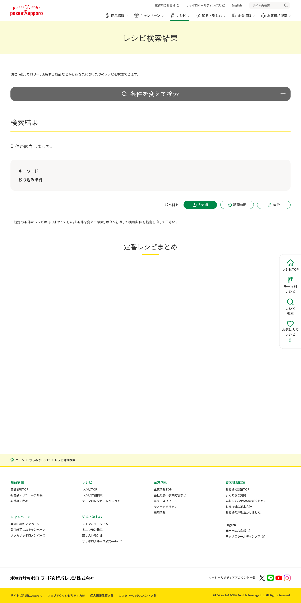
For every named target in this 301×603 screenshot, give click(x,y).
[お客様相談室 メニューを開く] (276, 17)
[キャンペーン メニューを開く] (148, 17)
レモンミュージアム (95, 524)
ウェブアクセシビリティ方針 (66, 595)
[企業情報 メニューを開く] (243, 17)
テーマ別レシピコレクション (101, 501)
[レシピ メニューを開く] (179, 17)
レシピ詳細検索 (92, 495)
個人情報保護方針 (102, 595)
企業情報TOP (163, 489)
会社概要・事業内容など (170, 495)
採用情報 (160, 512)
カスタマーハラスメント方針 (138, 595)
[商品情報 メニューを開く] (116, 17)
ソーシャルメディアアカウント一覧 (232, 577)
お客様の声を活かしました (243, 512)
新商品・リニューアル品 (26, 495)
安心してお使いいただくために (246, 501)
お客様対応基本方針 (239, 507)
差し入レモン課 (92, 535)
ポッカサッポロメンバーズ (27, 535)
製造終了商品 (19, 501)
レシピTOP (89, 489)
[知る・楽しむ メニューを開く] (210, 17)
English (231, 525)
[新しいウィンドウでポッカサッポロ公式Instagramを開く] (287, 577)
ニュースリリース (165, 501)
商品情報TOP (19, 489)
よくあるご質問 (236, 495)
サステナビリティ (165, 507)
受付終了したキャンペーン (27, 529)
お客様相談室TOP (237, 489)
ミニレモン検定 (92, 529)
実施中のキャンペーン (25, 524)
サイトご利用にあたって (26, 595)
